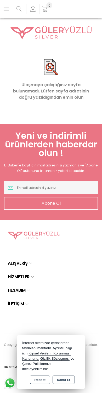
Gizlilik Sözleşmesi (55, 358)
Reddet (39, 380)
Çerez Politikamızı (36, 364)
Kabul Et (63, 380)
